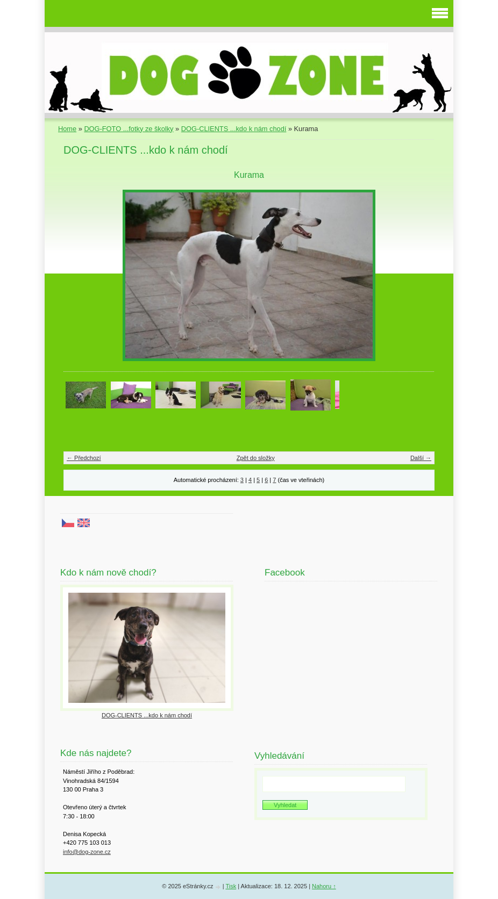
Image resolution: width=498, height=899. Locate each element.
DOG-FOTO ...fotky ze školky (128, 129)
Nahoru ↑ (324, 886)
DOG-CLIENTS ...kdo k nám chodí (234, 129)
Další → (420, 458)
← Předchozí (84, 458)
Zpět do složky (256, 458)
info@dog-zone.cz (87, 851)
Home (67, 129)
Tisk (230, 886)
